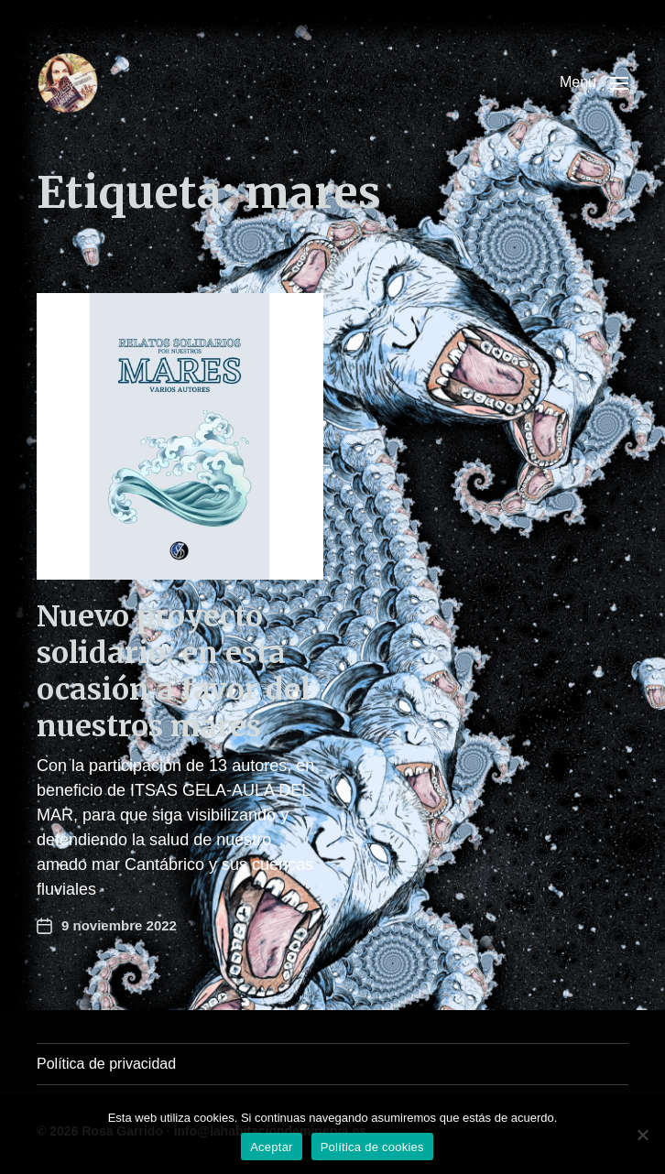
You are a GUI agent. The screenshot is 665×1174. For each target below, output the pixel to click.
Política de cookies (372, 1147)
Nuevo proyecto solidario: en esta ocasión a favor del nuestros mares (174, 671)
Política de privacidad (106, 1063)
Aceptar (271, 1147)
